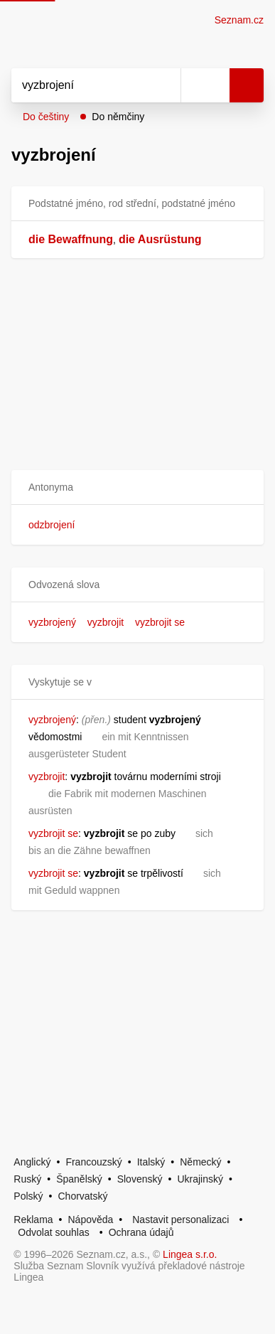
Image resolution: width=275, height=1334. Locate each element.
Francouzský (93, 1162)
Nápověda (91, 1219)
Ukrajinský (200, 1179)
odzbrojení (51, 524)
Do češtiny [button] (46, 116)
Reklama (33, 1219)
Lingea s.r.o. (190, 1254)
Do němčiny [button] (118, 116)
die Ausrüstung (160, 239)
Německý (200, 1162)
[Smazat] (164, 85)
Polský (28, 1196)
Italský (151, 1162)
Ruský (27, 1179)
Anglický (32, 1162)
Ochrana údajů (141, 1232)
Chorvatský (82, 1196)
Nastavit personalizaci (180, 1219)
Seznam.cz (239, 20)
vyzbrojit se (160, 622)
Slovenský (140, 1179)
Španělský (79, 1179)
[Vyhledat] (80, 85)
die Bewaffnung (70, 239)
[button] (137, 487)
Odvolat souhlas (53, 1232)
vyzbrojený (52, 622)
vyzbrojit (105, 622)
